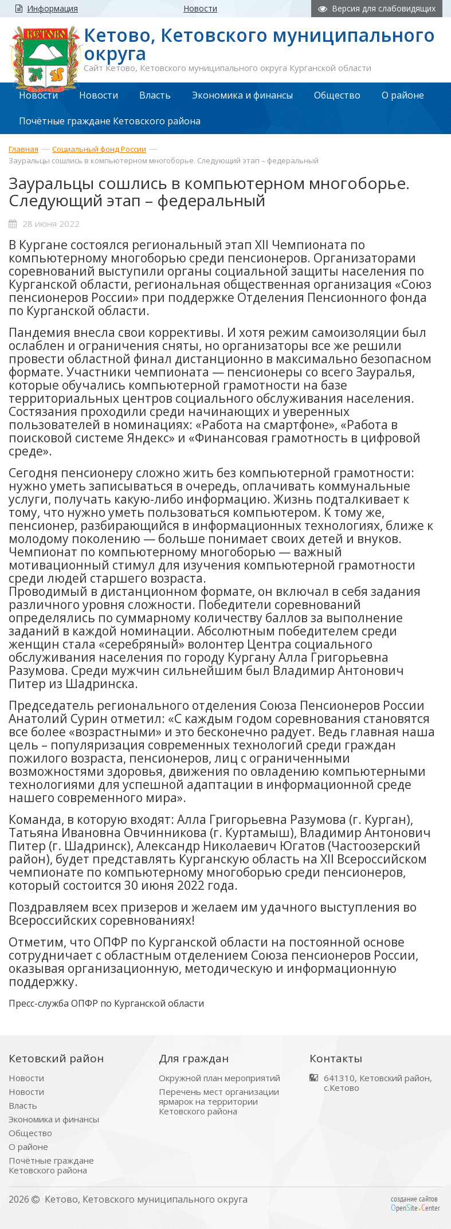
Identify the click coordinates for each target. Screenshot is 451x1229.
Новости (26, 1078)
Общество (30, 1133)
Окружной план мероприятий (219, 1078)
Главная (23, 149)
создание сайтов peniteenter (415, 1203)
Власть (23, 1105)
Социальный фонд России (99, 149)
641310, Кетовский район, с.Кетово (378, 1083)
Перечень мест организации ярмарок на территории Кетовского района (219, 1101)
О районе (28, 1147)
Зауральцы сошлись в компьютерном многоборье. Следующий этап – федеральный (164, 160)
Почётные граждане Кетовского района (51, 1165)
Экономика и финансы (54, 1119)
